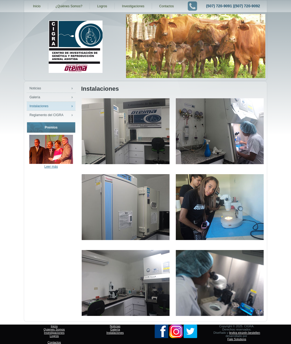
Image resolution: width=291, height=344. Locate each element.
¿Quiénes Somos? (68, 6)
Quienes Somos (54, 329)
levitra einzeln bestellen (244, 332)
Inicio (37, 6)
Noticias (35, 88)
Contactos (166, 6)
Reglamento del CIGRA (46, 115)
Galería (34, 97)
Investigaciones (133, 6)
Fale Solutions (236, 339)
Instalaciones (38, 106)
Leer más (51, 166)
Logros (102, 6)
